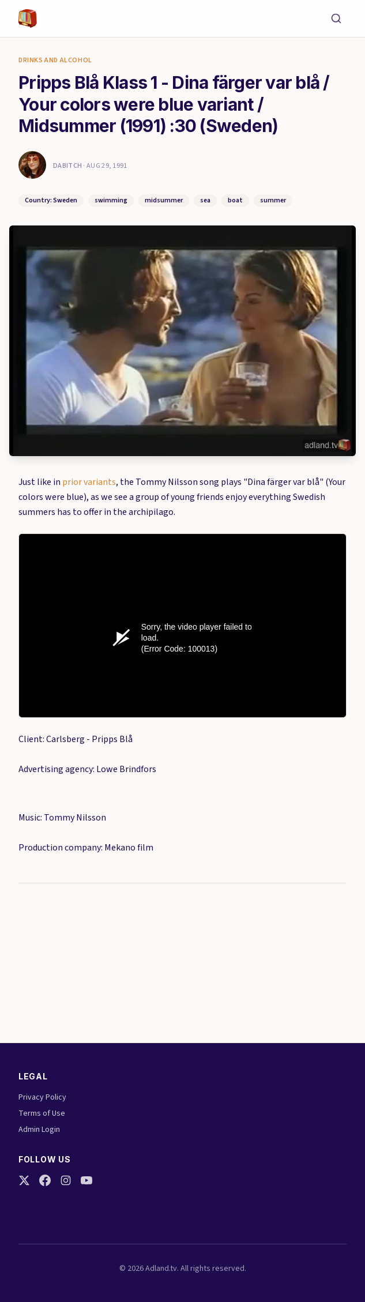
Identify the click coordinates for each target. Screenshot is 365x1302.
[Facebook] (45, 1180)
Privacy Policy (42, 1097)
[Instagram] (66, 1180)
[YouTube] (86, 1180)
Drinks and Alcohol (55, 60)
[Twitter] (24, 1180)
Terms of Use (41, 1113)
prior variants (89, 482)
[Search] (336, 18)
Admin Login (39, 1129)
